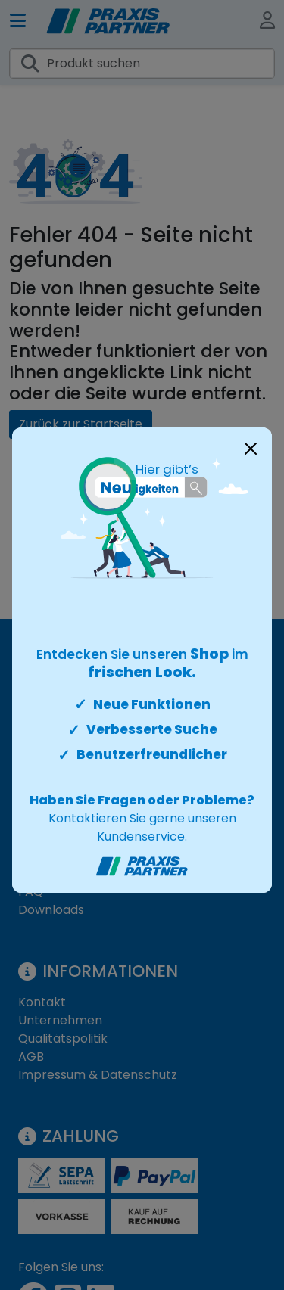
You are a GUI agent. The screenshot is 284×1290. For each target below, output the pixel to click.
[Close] (251, 449)
